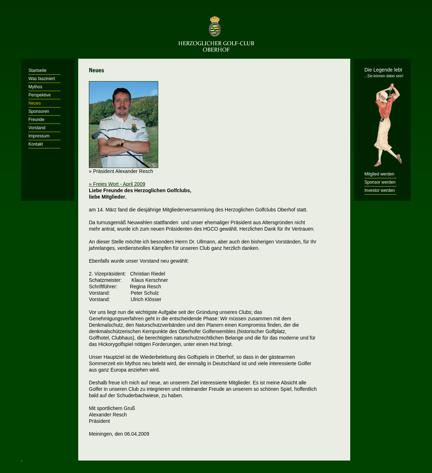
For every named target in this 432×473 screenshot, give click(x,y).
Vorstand (36, 127)
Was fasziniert (41, 78)
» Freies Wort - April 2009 (117, 184)
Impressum (38, 135)
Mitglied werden (379, 174)
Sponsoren (38, 111)
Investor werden (379, 190)
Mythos (35, 86)
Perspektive (39, 95)
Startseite (37, 70)
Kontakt (35, 144)
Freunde (36, 119)
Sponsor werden (379, 182)
